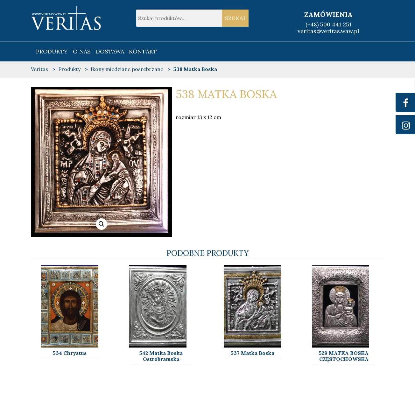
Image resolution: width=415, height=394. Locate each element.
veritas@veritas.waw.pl (328, 31)
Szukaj (235, 18)
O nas (82, 51)
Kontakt (143, 51)
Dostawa (110, 51)
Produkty (52, 51)
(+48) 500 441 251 (328, 24)
